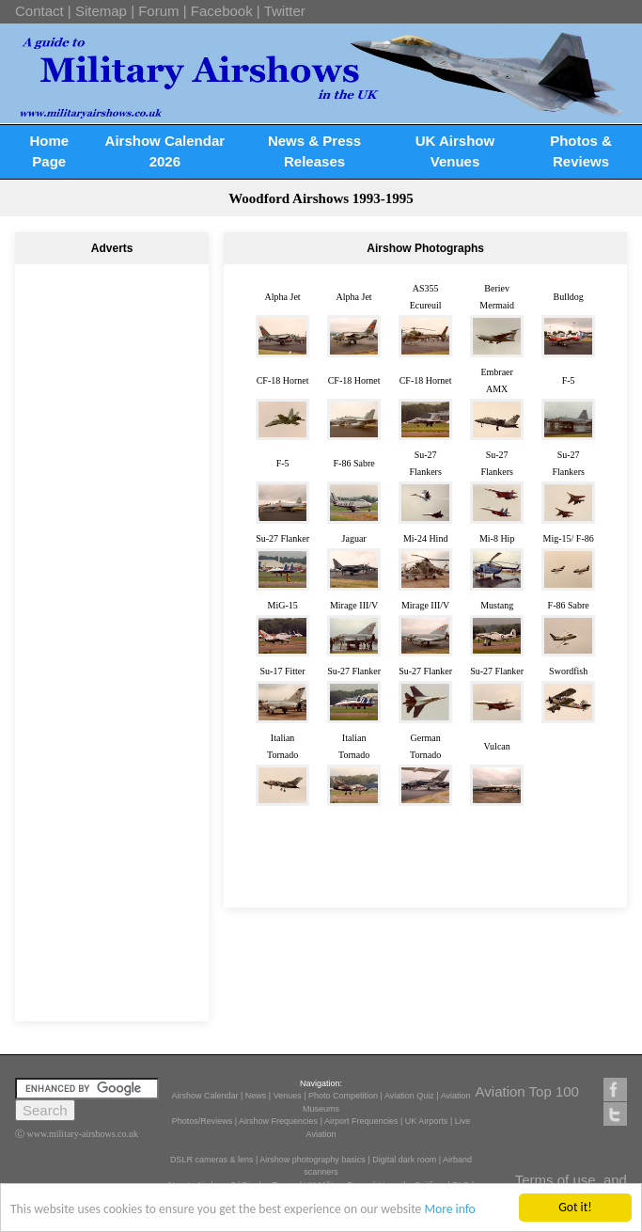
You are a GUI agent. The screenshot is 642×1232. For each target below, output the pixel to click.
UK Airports (426, 1121)
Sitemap (101, 11)
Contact (39, 11)
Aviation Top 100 (527, 1091)
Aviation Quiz (409, 1095)
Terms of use (555, 1180)
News (256, 1095)
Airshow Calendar (204, 1095)
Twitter (284, 11)
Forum (158, 11)
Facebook (222, 11)
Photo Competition (343, 1095)
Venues (288, 1095)
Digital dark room (404, 1159)
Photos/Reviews (202, 1121)
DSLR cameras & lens (212, 1159)
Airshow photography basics (312, 1159)
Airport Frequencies (361, 1121)
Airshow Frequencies (278, 1121)
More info (449, 1210)
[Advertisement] (112, 335)
